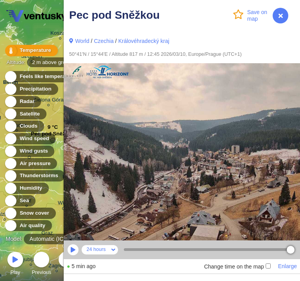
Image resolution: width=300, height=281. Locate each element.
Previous (41, 264)
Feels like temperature (43, 76)
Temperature (31, 50)
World (82, 41)
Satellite (25, 114)
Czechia (104, 41)
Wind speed (30, 138)
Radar (23, 101)
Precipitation (31, 89)
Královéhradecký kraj (144, 41)
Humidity (26, 188)
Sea (20, 200)
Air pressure (31, 163)
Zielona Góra (48, 101)
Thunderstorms (34, 175)
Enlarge (287, 266)
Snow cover (30, 213)
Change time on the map (237, 266)
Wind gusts (29, 151)
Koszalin (60, 34)
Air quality (28, 225)
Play (15, 264)
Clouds (24, 126)
